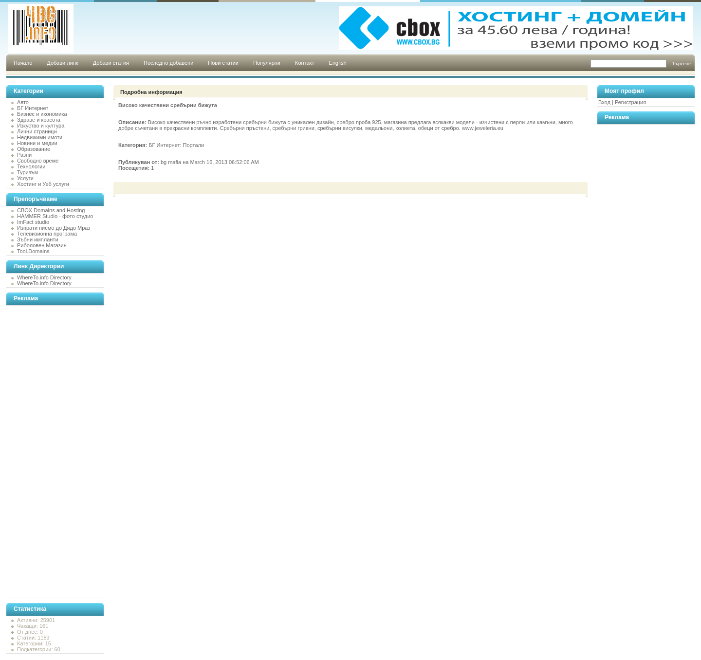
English (338, 63)
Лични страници (37, 131)
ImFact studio (33, 222)
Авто (23, 102)
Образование (33, 149)
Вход (604, 102)
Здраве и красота (38, 120)
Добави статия (111, 63)
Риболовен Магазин (42, 245)
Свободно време (37, 161)
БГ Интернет (32, 108)
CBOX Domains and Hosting (51, 210)
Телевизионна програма (47, 234)
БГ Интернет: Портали (176, 145)
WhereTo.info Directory (44, 277)
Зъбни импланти (37, 239)
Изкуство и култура (40, 125)
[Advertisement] (45, 452)
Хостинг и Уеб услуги (43, 184)
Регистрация (630, 102)
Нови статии (223, 63)
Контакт (304, 63)
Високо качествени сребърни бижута (167, 105)
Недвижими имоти (39, 137)
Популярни (266, 63)
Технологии (31, 166)
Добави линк (62, 63)
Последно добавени (168, 63)
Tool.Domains (33, 251)
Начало (23, 63)
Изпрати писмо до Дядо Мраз (53, 228)
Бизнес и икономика (42, 114)
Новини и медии (37, 143)
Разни (24, 155)
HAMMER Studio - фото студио (55, 216)
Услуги (25, 178)
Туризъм (27, 172)
